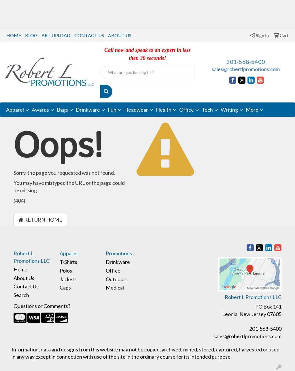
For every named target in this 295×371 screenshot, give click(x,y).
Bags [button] (62, 109)
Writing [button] (229, 109)
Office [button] (186, 109)
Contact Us (26, 286)
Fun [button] (112, 109)
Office (113, 270)
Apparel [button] (15, 109)
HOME (13, 35)
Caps (65, 287)
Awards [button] (40, 109)
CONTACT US (89, 35)
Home (20, 269)
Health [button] (163, 109)
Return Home (40, 219)
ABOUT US (119, 35)
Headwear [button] (136, 109)
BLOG (31, 35)
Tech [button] (207, 109)
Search (21, 295)
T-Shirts (68, 262)
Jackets (68, 279)
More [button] (252, 109)
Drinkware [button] (88, 109)
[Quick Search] (147, 72)
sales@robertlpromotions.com (246, 69)
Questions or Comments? (42, 306)
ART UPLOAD (55, 35)
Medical (115, 287)
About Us (24, 278)
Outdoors (117, 279)
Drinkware (118, 262)
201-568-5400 (245, 61)
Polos (66, 270)
